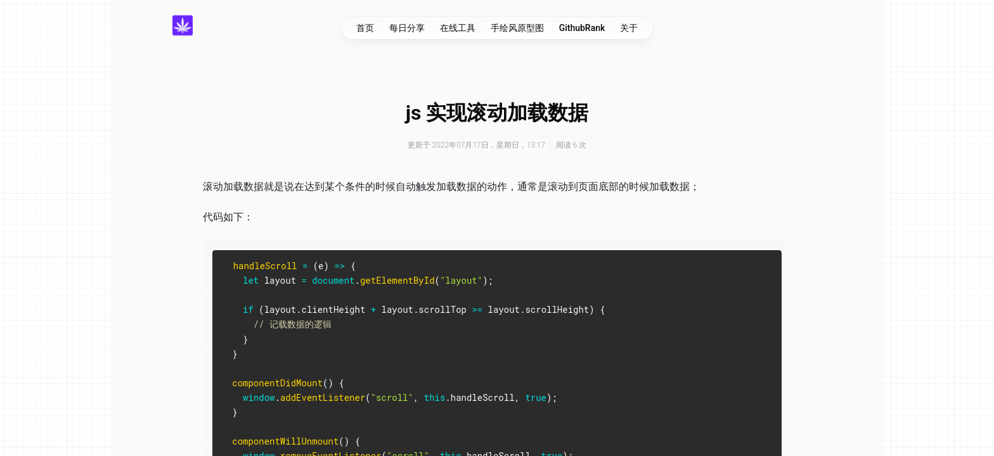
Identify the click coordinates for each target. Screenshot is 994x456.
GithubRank (582, 28)
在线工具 (457, 28)
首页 (365, 28)
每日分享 (407, 28)
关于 (629, 28)
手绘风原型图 (517, 28)
